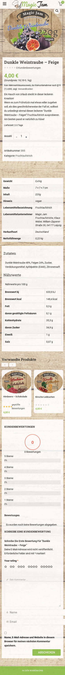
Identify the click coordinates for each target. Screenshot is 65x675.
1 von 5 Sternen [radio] (6, 567)
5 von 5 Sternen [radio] (47, 567)
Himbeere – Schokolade (15, 396)
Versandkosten (25, 89)
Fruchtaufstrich (24, 155)
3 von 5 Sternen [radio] (22, 567)
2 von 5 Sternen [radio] (13, 567)
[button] (57, 11)
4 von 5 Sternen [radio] (34, 567)
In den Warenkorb (32, 670)
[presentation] (4, 365)
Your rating (11, 560)
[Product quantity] (21, 136)
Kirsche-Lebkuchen (45, 397)
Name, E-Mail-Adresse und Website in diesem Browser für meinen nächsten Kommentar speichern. (29, 641)
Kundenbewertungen (28, 67)
